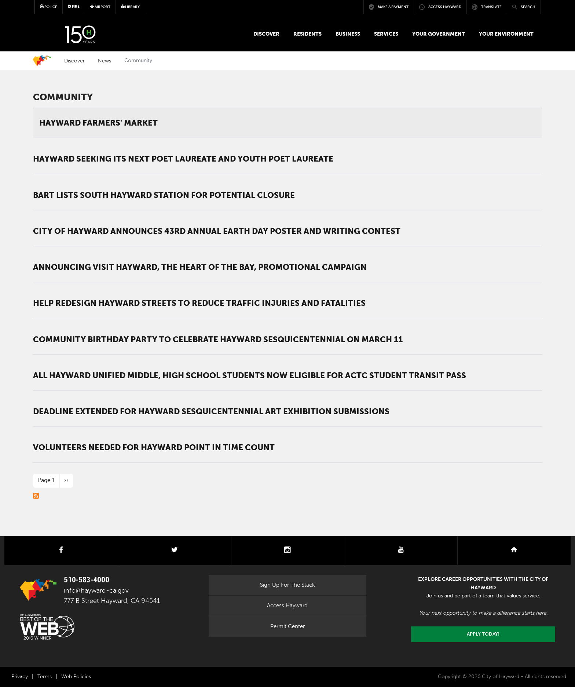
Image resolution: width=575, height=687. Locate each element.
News (104, 61)
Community (63, 97)
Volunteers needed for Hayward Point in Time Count (154, 447)
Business (348, 34)
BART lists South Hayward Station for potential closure (164, 195)
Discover (266, 34)
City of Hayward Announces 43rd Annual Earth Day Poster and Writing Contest (216, 231)
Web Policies (76, 676)
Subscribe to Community (36, 496)
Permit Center (287, 626)
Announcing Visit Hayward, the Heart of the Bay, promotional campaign (200, 267)
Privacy (19, 676)
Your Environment (506, 34)
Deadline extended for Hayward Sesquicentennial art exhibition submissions (211, 411)
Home (42, 60)
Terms (44, 676)
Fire (74, 6)
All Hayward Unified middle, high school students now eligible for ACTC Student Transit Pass (249, 375)
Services (386, 34)
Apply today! (483, 634)
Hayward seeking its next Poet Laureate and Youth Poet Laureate (183, 158)
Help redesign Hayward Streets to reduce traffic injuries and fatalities (199, 303)
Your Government (438, 34)
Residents (307, 34)
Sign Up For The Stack (287, 585)
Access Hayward (287, 605)
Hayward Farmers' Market (98, 122)
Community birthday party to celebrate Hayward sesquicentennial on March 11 (218, 339)
